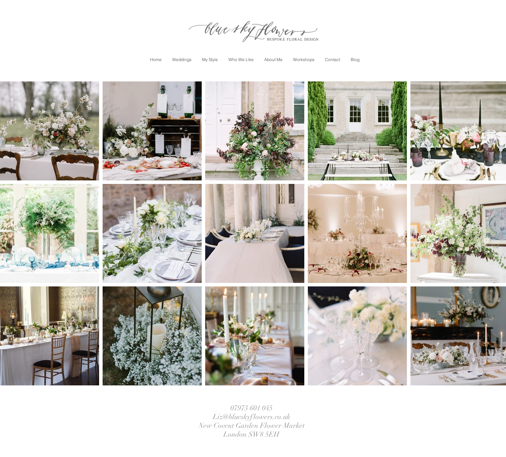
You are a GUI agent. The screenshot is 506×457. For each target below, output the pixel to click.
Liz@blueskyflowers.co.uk (251, 416)
